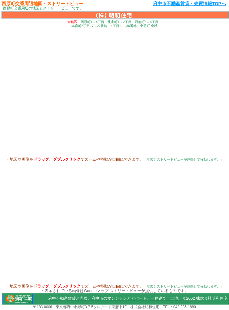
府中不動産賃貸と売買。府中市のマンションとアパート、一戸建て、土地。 (115, 298)
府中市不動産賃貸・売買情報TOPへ (189, 3)
